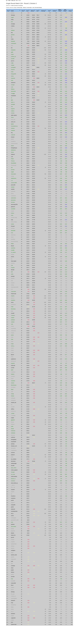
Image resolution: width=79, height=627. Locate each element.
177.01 (27, 467)
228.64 (27, 154)
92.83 (28, 533)
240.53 (27, 350)
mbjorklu (12, 295)
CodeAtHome (13, 450)
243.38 (27, 139)
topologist (13, 104)
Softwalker (13, 432)
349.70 (33, 137)
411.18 (33, 91)
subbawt (12, 321)
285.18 (33, 204)
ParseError (13, 496)
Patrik (12, 306)
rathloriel (12, 30)
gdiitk (12, 52)
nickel (12, 71)
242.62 (27, 339)
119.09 (27, 511)
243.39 (27, 26)
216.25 (33, 445)
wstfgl (12, 62)
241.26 (27, 113)
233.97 (33, 243)
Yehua (12, 117)
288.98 (33, 215)
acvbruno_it (13, 411)
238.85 (27, 358)
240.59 (27, 58)
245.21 (27, 28)
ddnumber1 (13, 461)
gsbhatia (12, 34)
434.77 (33, 106)
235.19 (27, 372)
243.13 (27, 174)
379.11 (33, 84)
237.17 (27, 280)
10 (21, 47)
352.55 (33, 169)
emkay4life (13, 504)
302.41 (33, 184)
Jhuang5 (12, 472)
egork (12, 369)
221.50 (27, 409)
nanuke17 (13, 376)
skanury (12, 548)
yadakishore (13, 358)
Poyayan (13, 267)
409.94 (33, 97)
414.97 (33, 56)
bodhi (12, 426)
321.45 (33, 306)
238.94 (27, 356)
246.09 (27, 324)
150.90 (27, 496)
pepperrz (13, 502)
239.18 (27, 311)
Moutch (12, 245)
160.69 (27, 483)
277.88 (33, 219)
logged (12, 17)
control (12, 352)
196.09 (33, 280)
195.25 (27, 441)
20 (21, 15)
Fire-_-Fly (13, 487)
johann (12, 350)
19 (21, 43)
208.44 (33, 267)
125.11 (27, 504)
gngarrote (13, 530)
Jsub (12, 391)
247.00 (27, 17)
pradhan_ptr (13, 56)
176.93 (27, 276)
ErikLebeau (13, 308)
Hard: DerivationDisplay (37, 7)
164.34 (27, 480)
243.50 (27, 67)
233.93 (27, 243)
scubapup (13, 565)
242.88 (27, 337)
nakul (12, 341)
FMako (12, 158)
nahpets (12, 317)
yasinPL (12, 557)
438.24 (33, 15)
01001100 (13, 365)
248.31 (27, 52)
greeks (12, 506)
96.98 (28, 530)
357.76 (33, 150)
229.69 (27, 285)
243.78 (27, 76)
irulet (12, 324)
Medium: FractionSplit (27, 7)
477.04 (37, 28)
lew (11, 47)
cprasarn (13, 278)
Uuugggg (13, 93)
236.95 (33, 239)
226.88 (27, 134)
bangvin (12, 254)
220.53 (33, 258)
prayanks (13, 363)
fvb (11, 404)
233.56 (27, 106)
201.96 (27, 432)
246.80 (27, 145)
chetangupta (13, 517)
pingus (12, 54)
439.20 (33, 80)
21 (21, 137)
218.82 (27, 415)
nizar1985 (13, 580)
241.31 (27, 200)
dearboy (12, 546)
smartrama (13, 498)
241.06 (27, 86)
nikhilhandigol (13, 463)
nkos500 (12, 406)
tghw (12, 100)
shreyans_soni (14, 445)
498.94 (37, 45)
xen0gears (13, 550)
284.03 (33, 208)
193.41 (33, 287)
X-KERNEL (13, 415)
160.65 (27, 454)
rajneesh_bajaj (14, 217)
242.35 (27, 128)
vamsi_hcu (13, 121)
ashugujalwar (13, 439)
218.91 (27, 413)
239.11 (27, 108)
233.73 (27, 191)
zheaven (12, 137)
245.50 (27, 132)
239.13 (27, 182)
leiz (11, 258)
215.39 (27, 156)
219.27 (27, 217)
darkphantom (13, 178)
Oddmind (13, 154)
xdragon (12, 65)
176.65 (27, 535)
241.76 (27, 343)
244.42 (27, 84)
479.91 (33, 17)
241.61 (27, 100)
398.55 (33, 115)
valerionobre (13, 197)
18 (21, 34)
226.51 (27, 489)
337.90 (33, 143)
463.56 (33, 49)
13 (21, 60)
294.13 (33, 189)
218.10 (27, 513)
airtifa (12, 274)
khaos (12, 552)
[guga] (12, 123)
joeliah (12, 570)
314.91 (33, 128)
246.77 (27, 91)
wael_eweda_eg (14, 483)
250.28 (33, 232)
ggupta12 (13, 419)
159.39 (27, 524)
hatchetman (13, 304)
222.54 (27, 261)
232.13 (27, 385)
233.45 (27, 380)
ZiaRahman (13, 150)
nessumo (13, 69)
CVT (12, 289)
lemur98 (12, 465)
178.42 (27, 465)
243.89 (27, 60)
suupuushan (13, 291)
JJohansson (13, 330)
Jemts (12, 237)
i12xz (12, 80)
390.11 (33, 271)
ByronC (12, 354)
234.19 (27, 180)
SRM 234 (13, 0)
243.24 (27, 189)
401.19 (33, 108)
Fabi (12, 265)
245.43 (27, 82)
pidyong (12, 12)
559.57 (37, 21)
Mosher (12, 422)
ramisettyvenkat (14, 511)
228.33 (27, 302)
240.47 (27, 352)
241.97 (27, 341)
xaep (12, 219)
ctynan (12, 348)
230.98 (27, 226)
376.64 (33, 123)
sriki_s (12, 513)
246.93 (27, 43)
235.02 (27, 258)
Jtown (12, 567)
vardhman (13, 437)
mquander (13, 78)
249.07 (33, 154)
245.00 (33, 326)
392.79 (33, 291)
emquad (12, 282)
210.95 (33, 293)
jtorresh (12, 537)
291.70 (33, 197)
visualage (13, 23)
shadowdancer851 (14, 287)
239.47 (27, 39)
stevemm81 (13, 91)
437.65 (33, 23)
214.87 (27, 234)
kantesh (12, 491)
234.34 (27, 376)
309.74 (33, 171)
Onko (12, 339)
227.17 (27, 313)
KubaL (12, 39)
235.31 (27, 204)
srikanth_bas (13, 402)
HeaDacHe (13, 49)
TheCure (13, 160)
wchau (12, 76)
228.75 (27, 395)
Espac (12, 378)
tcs (11, 36)
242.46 (27, 178)
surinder (12, 367)
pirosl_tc (12, 298)
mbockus (13, 263)
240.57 (27, 93)
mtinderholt (13, 400)
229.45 (27, 206)
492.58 (33, 52)
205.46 (27, 165)
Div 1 (17, 0)
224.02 (27, 402)
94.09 (28, 520)
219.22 (27, 315)
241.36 (33, 252)
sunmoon (13, 452)
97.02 (28, 517)
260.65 (33, 254)
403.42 (33, 104)
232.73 (27, 65)
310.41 (33, 180)
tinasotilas (13, 239)
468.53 (37, 36)
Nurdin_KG (13, 535)
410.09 (37, 100)
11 (21, 17)
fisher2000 (13, 230)
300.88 (33, 191)
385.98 (33, 119)
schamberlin (13, 95)
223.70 (27, 256)
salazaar (12, 187)
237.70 (27, 69)
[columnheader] (8, 10)
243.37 (27, 73)
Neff (12, 271)
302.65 (33, 230)
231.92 (27, 317)
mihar (12, 337)
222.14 (27, 509)
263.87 (33, 278)
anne (12, 522)
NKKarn (12, 572)
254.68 (33, 178)
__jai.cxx (13, 485)
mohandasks (13, 43)
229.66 (27, 219)
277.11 (33, 221)
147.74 (27, 500)
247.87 (27, 295)
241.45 (27, 117)
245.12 (27, 34)
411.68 (33, 95)
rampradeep (13, 328)
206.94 (27, 428)
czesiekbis (13, 208)
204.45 (27, 263)
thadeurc (13, 424)
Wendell (12, 269)
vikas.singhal (13, 261)
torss (12, 232)
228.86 (27, 221)
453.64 (33, 43)
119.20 (27, 443)
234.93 (27, 208)
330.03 (33, 158)
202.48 (27, 254)
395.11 (33, 110)
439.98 (37, 78)
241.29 (27, 419)
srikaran (12, 382)
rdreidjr (12, 393)
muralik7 (12, 313)
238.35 (27, 361)
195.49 (27, 439)
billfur (12, 311)
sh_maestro (13, 252)
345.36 (33, 289)
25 (21, 12)
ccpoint (12, 211)
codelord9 (13, 134)
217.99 (27, 193)
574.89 (37, 41)
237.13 (27, 176)
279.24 (33, 211)
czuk (12, 156)
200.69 (27, 472)
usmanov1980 (14, 182)
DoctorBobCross (14, 126)
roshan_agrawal (14, 469)
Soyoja (12, 428)
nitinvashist (13, 448)
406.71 (33, 121)
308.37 (33, 382)
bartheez (13, 524)
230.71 (27, 119)
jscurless (13, 169)
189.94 (27, 282)
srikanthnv (13, 300)
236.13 (27, 184)
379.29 (33, 117)
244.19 (33, 250)
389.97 (33, 113)
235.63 (27, 197)
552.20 (37, 26)
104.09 (27, 515)
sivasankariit (13, 441)
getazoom (13, 206)
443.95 (33, 54)
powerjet (12, 276)
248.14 (27, 49)
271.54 (33, 226)
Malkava (12, 89)
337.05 (33, 147)
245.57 (27, 143)
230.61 (27, 126)
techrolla (12, 576)
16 (21, 41)
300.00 (37, 43)
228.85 (27, 265)
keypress (13, 108)
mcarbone (13, 380)
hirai (12, 106)
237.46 (27, 32)
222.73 (27, 474)
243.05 (27, 332)
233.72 (27, 267)
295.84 (33, 217)
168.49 (27, 476)
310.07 (33, 176)
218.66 (27, 417)
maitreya (12, 128)
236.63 (27, 80)
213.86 (33, 274)
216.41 (27, 30)
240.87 (27, 163)
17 (21, 36)
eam (12, 21)
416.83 (33, 30)
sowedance (13, 141)
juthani (12, 335)
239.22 (27, 424)
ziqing (12, 19)
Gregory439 (13, 559)
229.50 (27, 389)
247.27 (27, 304)
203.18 (27, 169)
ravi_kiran (13, 474)
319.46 (33, 47)
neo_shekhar (13, 459)
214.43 (27, 230)
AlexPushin (13, 234)
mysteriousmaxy (14, 143)
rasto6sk (12, 189)
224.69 (27, 195)
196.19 (27, 437)
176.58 (27, 469)
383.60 (33, 45)
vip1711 (12, 60)
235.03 (27, 123)
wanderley (13, 247)
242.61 (27, 78)
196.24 (33, 435)
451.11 (33, 69)
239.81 (27, 54)
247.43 (27, 406)
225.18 (27, 130)
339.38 (33, 167)
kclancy (12, 213)
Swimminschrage (14, 241)
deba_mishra (13, 467)
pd (11, 493)
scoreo (12, 515)
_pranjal (12, 413)
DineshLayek (13, 165)
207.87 (27, 202)
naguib (12, 171)
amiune (12, 256)
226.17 (27, 287)
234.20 (27, 298)
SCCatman (13, 387)
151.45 (27, 491)
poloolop (12, 443)
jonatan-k (13, 454)
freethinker (13, 430)
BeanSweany (13, 385)
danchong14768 (14, 204)
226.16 (33, 241)
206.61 (27, 430)
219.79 (27, 250)
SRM (9, 0)
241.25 (27, 239)
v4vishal (12, 113)
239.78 (27, 308)
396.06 (37, 34)
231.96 (27, 387)
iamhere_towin (14, 554)
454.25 (33, 82)
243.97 (27, 158)
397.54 (33, 19)
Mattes (12, 243)
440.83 (33, 21)
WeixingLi (13, 15)
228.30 (27, 215)
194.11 (33, 285)
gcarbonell (13, 191)
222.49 (33, 247)
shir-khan (13, 202)
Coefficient (13, 372)
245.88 (27, 15)
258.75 (33, 276)
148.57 (27, 498)
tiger (12, 563)
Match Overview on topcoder (17, 5)
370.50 (33, 141)
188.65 (27, 452)
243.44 (27, 167)
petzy (12, 456)
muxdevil (13, 489)
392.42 (33, 76)
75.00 (28, 41)
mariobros (13, 480)
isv (11, 97)
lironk (12, 215)
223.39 (27, 274)
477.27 (33, 60)
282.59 (33, 200)
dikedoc (12, 533)
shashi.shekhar (14, 476)
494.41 (37, 39)
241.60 (27, 247)
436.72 (33, 34)
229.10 (27, 391)
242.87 (27, 152)
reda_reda (13, 119)
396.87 (33, 26)
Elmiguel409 (13, 73)
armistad (12, 228)
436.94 (37, 32)
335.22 (33, 152)
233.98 (27, 378)
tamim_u (12, 102)
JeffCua (12, 409)
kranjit (12, 343)
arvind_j (12, 345)
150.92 (27, 493)
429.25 (37, 86)
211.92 (27, 426)
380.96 (33, 36)
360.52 (33, 165)
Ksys (12, 578)
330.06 (33, 300)
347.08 (33, 139)
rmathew (12, 26)
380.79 (33, 130)
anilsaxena (13, 82)
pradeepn (13, 319)
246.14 (27, 321)
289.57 (33, 206)
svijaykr (12, 417)
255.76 (33, 174)
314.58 (33, 202)
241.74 (27, 478)
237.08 (33, 282)
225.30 (33, 261)
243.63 (27, 95)
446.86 (37, 67)
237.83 (27, 102)
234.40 (33, 237)
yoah (12, 561)
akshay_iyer (13, 361)
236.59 (27, 367)
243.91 (27, 330)
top (6, 0)
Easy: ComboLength (18, 7)
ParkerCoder (13, 293)
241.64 (27, 36)
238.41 (27, 160)
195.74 (27, 278)
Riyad (12, 389)
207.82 (27, 121)
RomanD (13, 226)
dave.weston (13, 526)
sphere (12, 574)
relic (12, 28)
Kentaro (12, 395)
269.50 (33, 224)
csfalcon (12, 110)
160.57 (27, 485)
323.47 (33, 39)
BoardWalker (13, 163)
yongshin (13, 541)
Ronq (12, 356)
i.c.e (12, 180)
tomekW (12, 58)
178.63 (27, 293)
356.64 (33, 58)
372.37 (33, 134)
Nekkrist (12, 374)
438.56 (33, 102)
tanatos (12, 224)
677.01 (37, 19)
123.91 (27, 506)
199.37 (27, 269)
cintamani (13, 130)
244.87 (27, 62)
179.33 (27, 463)
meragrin (13, 84)
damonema (13, 200)
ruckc (12, 86)
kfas (12, 32)
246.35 (27, 213)
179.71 (27, 459)
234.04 (27, 47)
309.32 (33, 187)
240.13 (27, 56)
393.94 (33, 28)
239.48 (27, 19)
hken (12, 45)
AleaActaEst (13, 174)
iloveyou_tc (13, 478)
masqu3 (12, 539)
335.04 (33, 145)
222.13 (27, 150)
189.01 (27, 448)
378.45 (33, 126)
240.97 (27, 348)
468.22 (33, 73)
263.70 (33, 234)
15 (21, 30)
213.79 (27, 141)
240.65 (27, 21)
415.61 (33, 93)
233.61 (27, 228)
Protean (12, 332)
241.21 (27, 171)
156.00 (27, 487)
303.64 (33, 182)
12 (21, 49)
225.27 (27, 400)
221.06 (27, 411)
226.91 (27, 398)
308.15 (33, 195)
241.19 (33, 263)
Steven (12, 152)
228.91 (27, 393)
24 (21, 39)
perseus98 (13, 184)
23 (21, 23)
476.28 (37, 30)
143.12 (27, 502)
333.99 (33, 160)
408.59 (33, 65)
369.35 (33, 41)
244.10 (27, 147)
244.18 (27, 241)
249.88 (33, 319)
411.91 (33, 62)
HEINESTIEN (13, 543)
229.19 (27, 187)
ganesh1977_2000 (14, 520)
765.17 (37, 15)
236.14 (27, 369)
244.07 (27, 237)
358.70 (33, 156)
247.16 (27, 252)
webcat (12, 528)
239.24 (27, 211)
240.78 (33, 269)
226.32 (27, 115)
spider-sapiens (14, 115)
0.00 (28, 12)
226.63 (27, 23)
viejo (12, 280)
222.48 (27, 404)
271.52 (33, 213)
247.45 (27, 71)
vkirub (12, 302)
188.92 (27, 450)
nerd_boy (13, 435)
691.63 (37, 17)
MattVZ (12, 145)
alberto (12, 139)
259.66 (33, 228)
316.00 (33, 193)
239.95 (27, 354)
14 (21, 26)
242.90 (27, 335)
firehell (12, 326)
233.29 (27, 224)
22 (21, 19)
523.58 (37, 23)
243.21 (27, 97)
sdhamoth (13, 509)
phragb (12, 176)
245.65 (27, 137)
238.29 (27, 363)
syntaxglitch (13, 67)
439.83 (33, 71)
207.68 (27, 456)
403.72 (33, 32)
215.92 (33, 265)
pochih (12, 500)
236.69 (27, 365)
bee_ (12, 132)
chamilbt (12, 250)
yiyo (12, 167)
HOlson (12, 285)
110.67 (27, 522)
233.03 (27, 232)
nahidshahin (13, 195)
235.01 (27, 374)
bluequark (13, 41)
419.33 (33, 89)
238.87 (27, 110)
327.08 (33, 163)
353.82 (33, 132)
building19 (13, 398)
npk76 (12, 193)
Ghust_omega (14, 221)
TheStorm (13, 315)
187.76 (27, 245)
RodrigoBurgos (14, 147)
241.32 (27, 104)
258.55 (33, 256)
